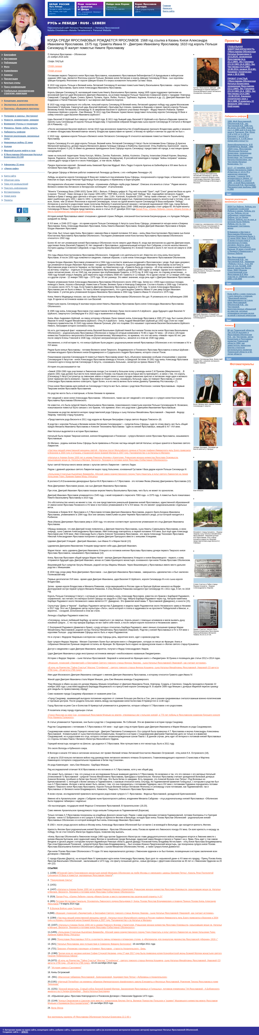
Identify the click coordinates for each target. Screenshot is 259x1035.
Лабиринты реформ (235, 116)
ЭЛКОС (24, 1032)
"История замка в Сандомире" (66, 967)
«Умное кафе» (11, 168)
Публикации (10, 62)
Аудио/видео (11, 70)
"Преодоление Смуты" (61, 880)
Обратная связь (12, 180)
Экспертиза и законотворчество (21, 104)
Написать (167, 8)
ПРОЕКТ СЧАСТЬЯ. (242, 92)
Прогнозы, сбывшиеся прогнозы (21, 108)
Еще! (229, 194)
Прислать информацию (16, 188)
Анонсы (229, 325)
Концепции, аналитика (16, 100)
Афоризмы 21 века (14, 164)
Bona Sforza (57, 1008)
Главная (167, 5)
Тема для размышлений (16, 184)
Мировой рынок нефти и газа (19, 150)
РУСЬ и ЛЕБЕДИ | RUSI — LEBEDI (76, 23)
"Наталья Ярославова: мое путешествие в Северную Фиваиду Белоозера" (93, 944)
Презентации (11, 79)
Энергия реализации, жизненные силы (236, 200)
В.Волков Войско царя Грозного (66, 908)
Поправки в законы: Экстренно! (21, 116)
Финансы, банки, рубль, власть (21, 128)
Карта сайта (10, 176)
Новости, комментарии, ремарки (21, 120)
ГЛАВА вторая (55, 71)
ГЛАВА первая (55, 66)
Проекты (232, 41)
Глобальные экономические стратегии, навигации (19, 92)
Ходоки (229, 289)
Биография (10, 54)
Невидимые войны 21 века (18, 142)
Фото (6, 67)
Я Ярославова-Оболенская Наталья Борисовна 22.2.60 (23, 155)
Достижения (10, 58)
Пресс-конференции (15, 87)
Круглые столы (12, 82)
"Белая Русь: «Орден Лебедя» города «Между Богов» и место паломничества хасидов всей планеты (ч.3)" (109, 896)
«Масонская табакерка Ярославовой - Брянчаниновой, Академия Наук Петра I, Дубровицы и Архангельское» (112, 977)
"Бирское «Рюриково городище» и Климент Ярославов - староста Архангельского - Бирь (101, 948)
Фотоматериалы (242, 364)
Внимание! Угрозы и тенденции (21, 124)
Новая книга (10, 196)
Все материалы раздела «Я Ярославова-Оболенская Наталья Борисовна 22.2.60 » (89, 1017)
